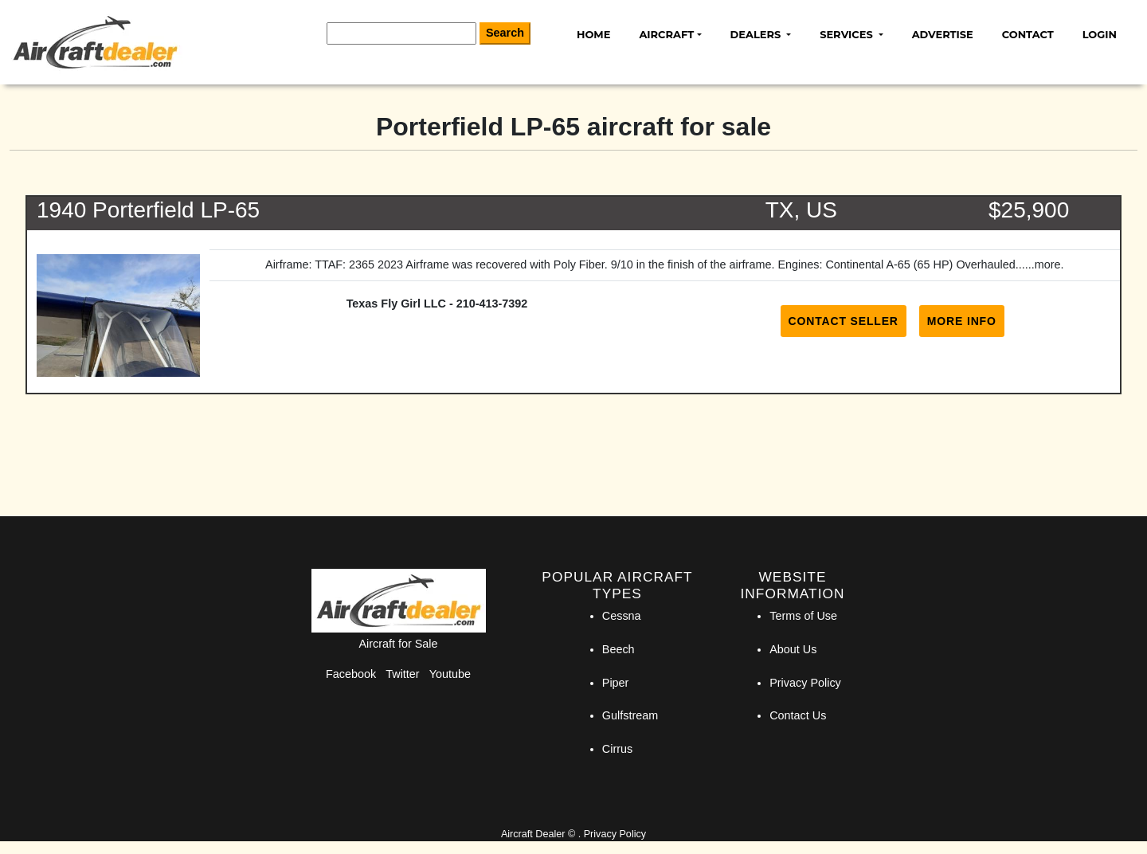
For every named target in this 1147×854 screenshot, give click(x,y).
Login (1099, 34)
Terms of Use (803, 615)
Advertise (942, 34)
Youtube (450, 674)
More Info (961, 321)
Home (593, 34)
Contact (1028, 34)
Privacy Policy (805, 682)
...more (1043, 264)
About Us (792, 649)
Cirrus (617, 748)
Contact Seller (843, 321)
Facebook (351, 674)
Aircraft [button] (666, 34)
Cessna (621, 615)
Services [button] (847, 34)
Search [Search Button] (505, 32)
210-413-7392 (492, 303)
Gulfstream (630, 715)
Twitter (402, 674)
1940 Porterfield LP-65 (148, 210)
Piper (615, 682)
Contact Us (797, 715)
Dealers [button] (757, 34)
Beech (618, 649)
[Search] (401, 33)
